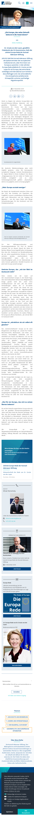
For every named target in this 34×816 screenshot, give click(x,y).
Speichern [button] (9, 812)
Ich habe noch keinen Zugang (17, 695)
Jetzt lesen (17, 569)
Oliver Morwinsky (9, 491)
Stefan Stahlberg (17, 43)
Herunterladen (17, 665)
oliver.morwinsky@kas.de (12, 518)
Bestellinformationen (17, 91)
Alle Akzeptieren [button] (26, 812)
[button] (17, 681)
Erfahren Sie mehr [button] (14, 791)
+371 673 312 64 (9, 521)
